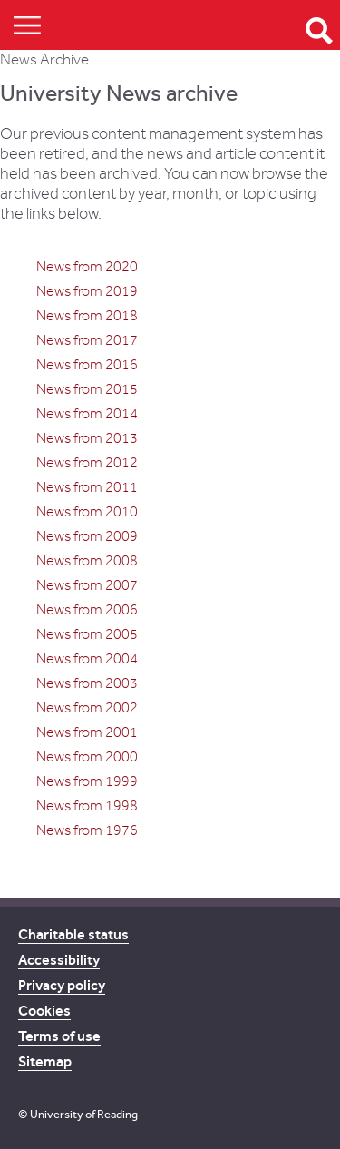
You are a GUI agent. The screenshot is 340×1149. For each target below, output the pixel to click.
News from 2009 (87, 536)
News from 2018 (87, 316)
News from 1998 (87, 806)
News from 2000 (87, 757)
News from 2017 (87, 340)
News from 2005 (87, 634)
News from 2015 (87, 389)
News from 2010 (87, 512)
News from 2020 (87, 267)
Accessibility (59, 959)
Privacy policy (61, 985)
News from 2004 (87, 659)
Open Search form (319, 31)
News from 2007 (87, 585)
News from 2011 (87, 487)
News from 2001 (87, 732)
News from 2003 (87, 683)
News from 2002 (87, 708)
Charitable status (73, 934)
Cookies (44, 1010)
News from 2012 (87, 463)
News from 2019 (87, 291)
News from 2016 (87, 365)
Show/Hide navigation (27, 25)
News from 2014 (87, 414)
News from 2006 (87, 610)
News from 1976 (87, 830)
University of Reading (84, 1114)
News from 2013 (87, 438)
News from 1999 (87, 781)
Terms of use (59, 1036)
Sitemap (45, 1061)
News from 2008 (87, 561)
